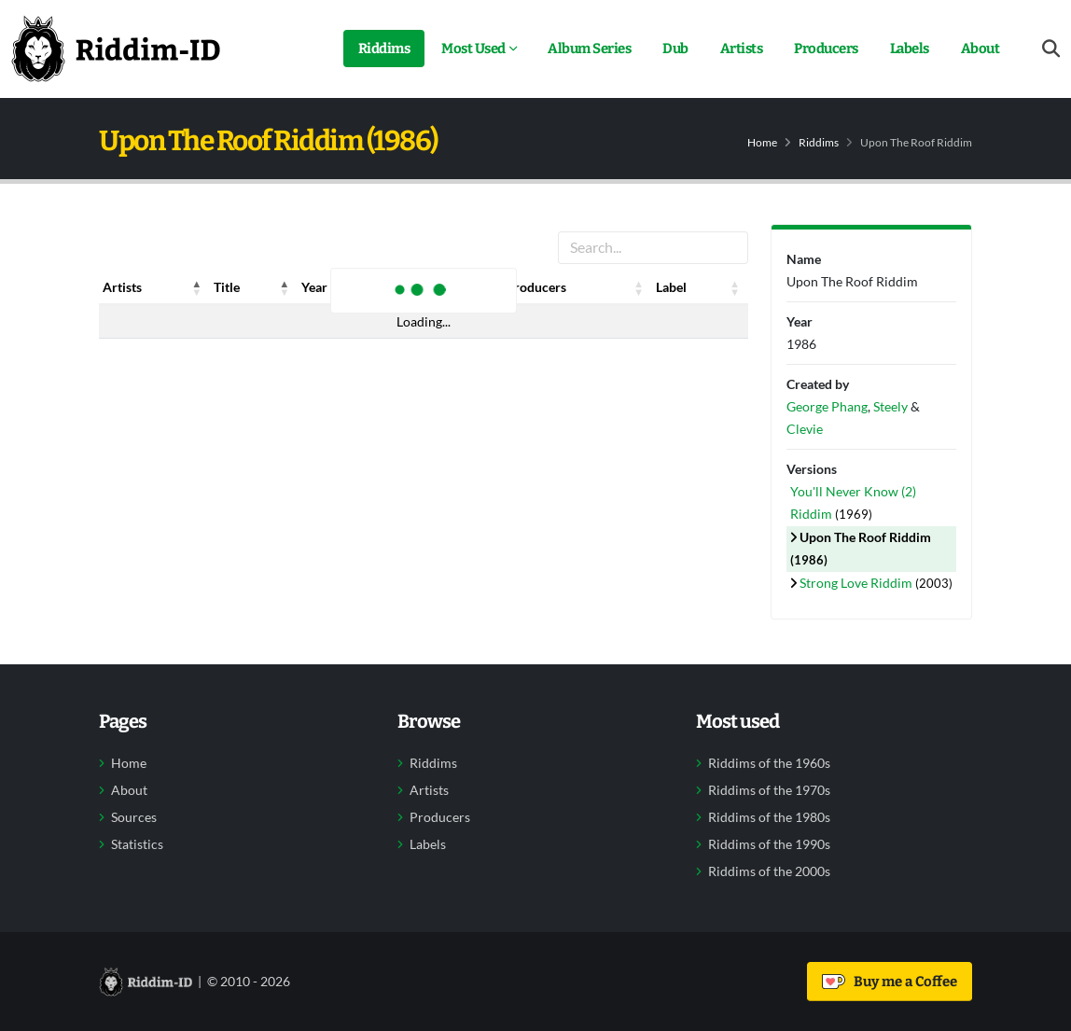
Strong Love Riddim (857, 583)
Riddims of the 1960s (769, 763)
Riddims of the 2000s (769, 871)
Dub (675, 48)
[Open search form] (1051, 49)
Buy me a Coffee (889, 981)
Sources (134, 817)
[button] (196, 287)
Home (762, 142)
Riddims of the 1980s (769, 817)
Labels (909, 48)
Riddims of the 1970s (769, 790)
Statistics (137, 844)
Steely (890, 406)
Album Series (589, 48)
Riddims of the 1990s (769, 844)
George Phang (827, 406)
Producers (826, 48)
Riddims (384, 48)
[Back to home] (115, 48)
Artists (741, 48)
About (980, 48)
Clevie (804, 429)
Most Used (473, 48)
